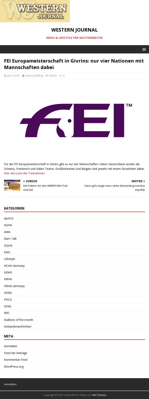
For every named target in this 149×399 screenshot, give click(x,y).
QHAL (8, 306)
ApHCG (8, 218)
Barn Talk (10, 238)
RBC (7, 313)
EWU (7, 252)
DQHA (8, 245)
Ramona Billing (34, 75)
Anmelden (10, 346)
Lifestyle (9, 259)
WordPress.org (13, 366)
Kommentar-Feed (15, 360)
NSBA (8, 293)
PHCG (8, 299)
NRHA (8, 279)
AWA (7, 232)
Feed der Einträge (15, 353)
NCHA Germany (14, 266)
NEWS (53, 75)
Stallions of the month (18, 320)
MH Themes (99, 395)
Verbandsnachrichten (17, 326)
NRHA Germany (14, 286)
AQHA (8, 225)
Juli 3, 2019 (13, 75)
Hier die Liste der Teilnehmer (24, 173)
